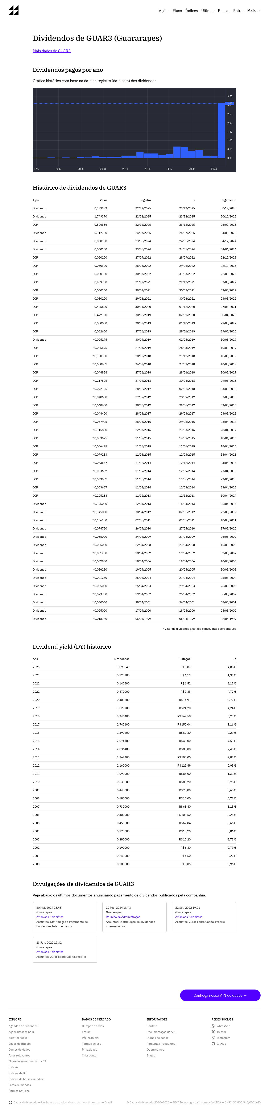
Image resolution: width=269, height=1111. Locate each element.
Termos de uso (91, 1044)
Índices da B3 (17, 1073)
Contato (152, 1026)
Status (151, 1055)
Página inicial (90, 1038)
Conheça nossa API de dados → (220, 995)
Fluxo (177, 10)
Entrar (238, 10)
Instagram (223, 1038)
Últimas (208, 10)
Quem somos (155, 1049)
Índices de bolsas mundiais (26, 1079)
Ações (164, 10)
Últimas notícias (19, 1091)
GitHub (221, 1044)
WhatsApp (223, 1026)
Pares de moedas (19, 1085)
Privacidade (89, 1049)
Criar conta (89, 1055)
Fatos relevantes (19, 1055)
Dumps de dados (19, 1049)
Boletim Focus (18, 1038)
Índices (191, 10)
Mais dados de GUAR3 (52, 50)
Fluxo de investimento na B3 (27, 1061)
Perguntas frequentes (161, 1044)
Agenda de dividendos (23, 1026)
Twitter (221, 1032)
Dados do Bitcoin (19, 1044)
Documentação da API (161, 1032)
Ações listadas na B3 (22, 1032)
